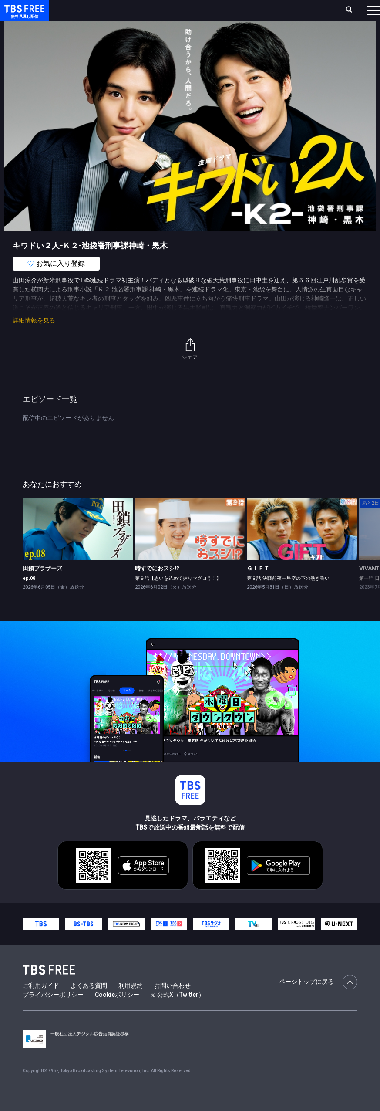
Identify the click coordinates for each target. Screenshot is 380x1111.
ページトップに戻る (318, 999)
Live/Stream (196, 9)
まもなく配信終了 (134, 35)
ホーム (99, 14)
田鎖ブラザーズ (42, 586)
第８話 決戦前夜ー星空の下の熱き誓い (288, 596)
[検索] (299, 13)
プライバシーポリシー (53, 1012)
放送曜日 (126, 14)
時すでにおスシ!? (157, 586)
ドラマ (175, 35)
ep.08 (29, 596)
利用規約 (130, 1002)
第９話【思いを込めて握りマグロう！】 (178, 596)
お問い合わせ (172, 1002)
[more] (249, 35)
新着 (94, 35)
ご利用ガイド (41, 1002)
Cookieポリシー (117, 1012)
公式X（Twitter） (178, 1012)
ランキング (158, 14)
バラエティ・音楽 (217, 35)
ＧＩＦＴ (258, 586)
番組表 (358, 13)
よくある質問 (89, 1002)
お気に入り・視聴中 (249, 14)
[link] (78, 547)
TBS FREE (23, 15)
